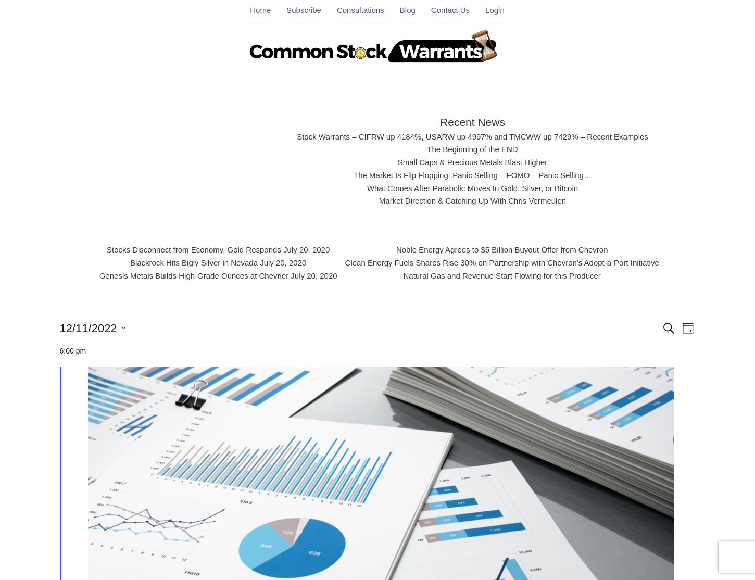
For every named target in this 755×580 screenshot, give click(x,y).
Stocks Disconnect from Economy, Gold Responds (196, 250)
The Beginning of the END (473, 149)
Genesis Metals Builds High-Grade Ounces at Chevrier (196, 275)
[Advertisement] (204, 159)
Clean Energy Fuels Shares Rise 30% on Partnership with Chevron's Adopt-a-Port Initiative (500, 262)
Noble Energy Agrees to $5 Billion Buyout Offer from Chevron (500, 250)
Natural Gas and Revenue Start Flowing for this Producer (501, 275)
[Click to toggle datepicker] (93, 327)
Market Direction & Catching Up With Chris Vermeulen (473, 201)
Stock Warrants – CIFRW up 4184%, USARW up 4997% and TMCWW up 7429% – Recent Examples (472, 136)
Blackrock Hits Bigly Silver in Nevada (196, 262)
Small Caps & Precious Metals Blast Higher (472, 162)
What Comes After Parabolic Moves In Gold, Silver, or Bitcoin (472, 188)
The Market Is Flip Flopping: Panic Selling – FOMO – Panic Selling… (473, 175)
